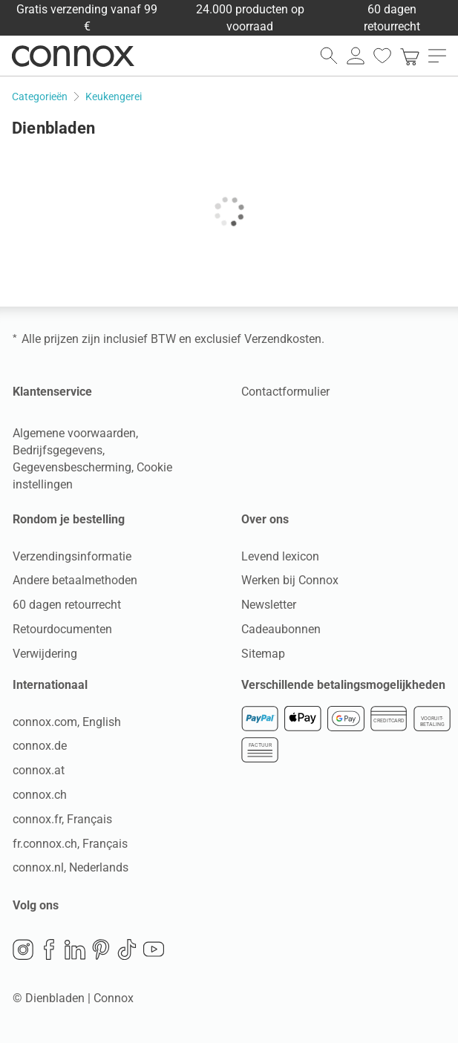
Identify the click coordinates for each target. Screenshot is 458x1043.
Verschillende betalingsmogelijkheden (343, 685)
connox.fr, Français (62, 819)
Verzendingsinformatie (72, 556)
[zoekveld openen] (329, 56)
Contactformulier (285, 392)
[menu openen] (437, 56)
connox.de (40, 746)
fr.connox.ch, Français (70, 844)
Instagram (23, 949)
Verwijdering (45, 654)
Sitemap (263, 654)
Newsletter (268, 605)
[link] (409, 56)
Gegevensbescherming (72, 467)
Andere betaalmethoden (75, 580)
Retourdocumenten (62, 629)
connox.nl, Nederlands (70, 867)
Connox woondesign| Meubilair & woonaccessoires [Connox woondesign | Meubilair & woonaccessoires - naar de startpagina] (73, 56)
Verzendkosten (282, 339)
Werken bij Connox (289, 580)
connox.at (39, 770)
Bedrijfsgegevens (57, 450)
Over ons (265, 519)
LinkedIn (75, 949)
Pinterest (101, 949)
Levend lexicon (280, 556)
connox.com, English (67, 722)
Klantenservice (52, 392)
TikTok (127, 949)
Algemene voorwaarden (74, 433)
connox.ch (40, 795)
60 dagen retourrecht (67, 605)
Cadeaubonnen (281, 629)
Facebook (49, 949)
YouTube (153, 949)
